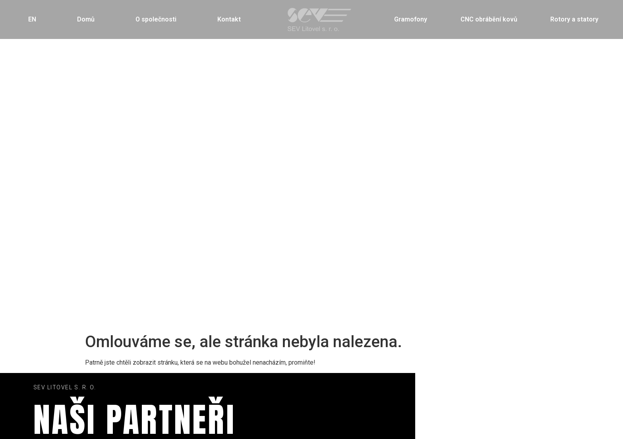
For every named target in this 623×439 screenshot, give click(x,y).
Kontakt (229, 19)
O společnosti (155, 19)
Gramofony (410, 19)
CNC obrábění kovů (488, 19)
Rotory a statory (574, 19)
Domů (86, 19)
